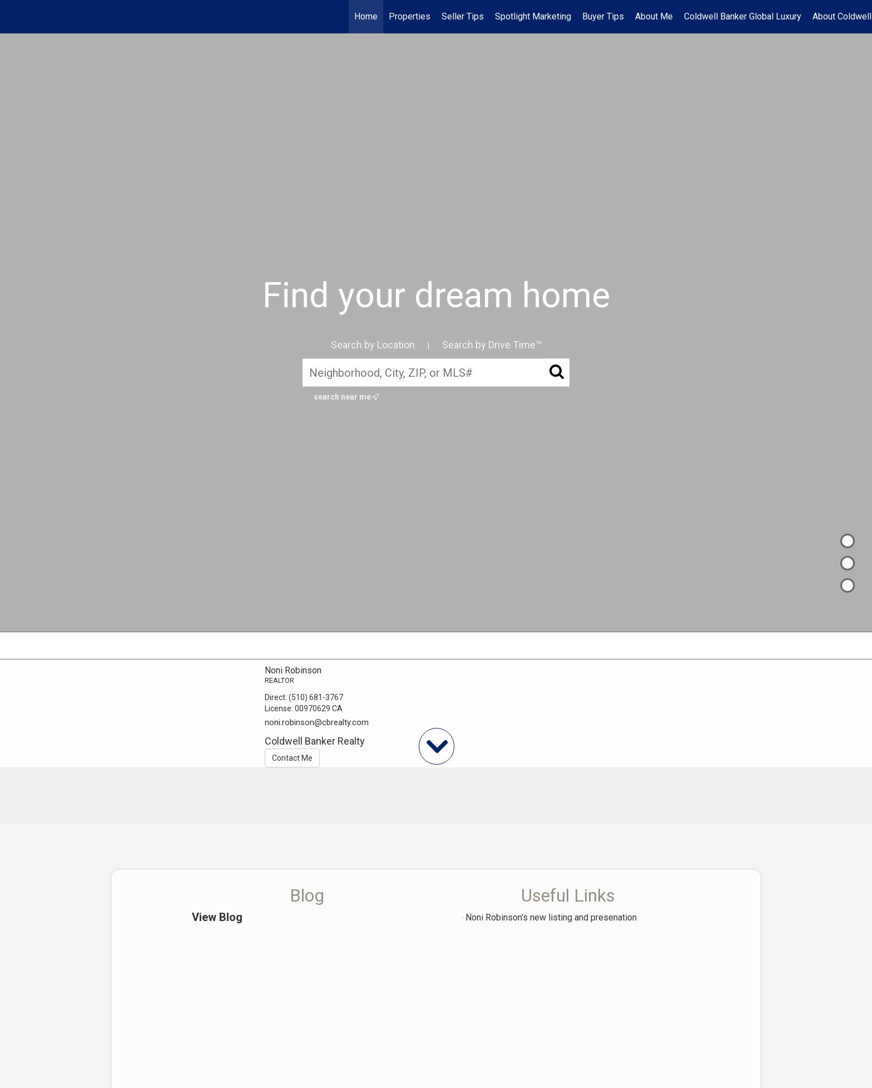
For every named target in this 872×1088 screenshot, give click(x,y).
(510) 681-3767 (316, 697)
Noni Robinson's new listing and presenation (551, 917)
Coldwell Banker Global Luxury (742, 16)
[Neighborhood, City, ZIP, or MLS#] (436, 372)
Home (366, 16)
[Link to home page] (14, 16)
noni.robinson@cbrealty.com (317, 722)
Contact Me (292, 758)
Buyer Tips (603, 16)
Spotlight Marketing (533, 16)
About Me (654, 16)
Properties (409, 16)
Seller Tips (463, 16)
